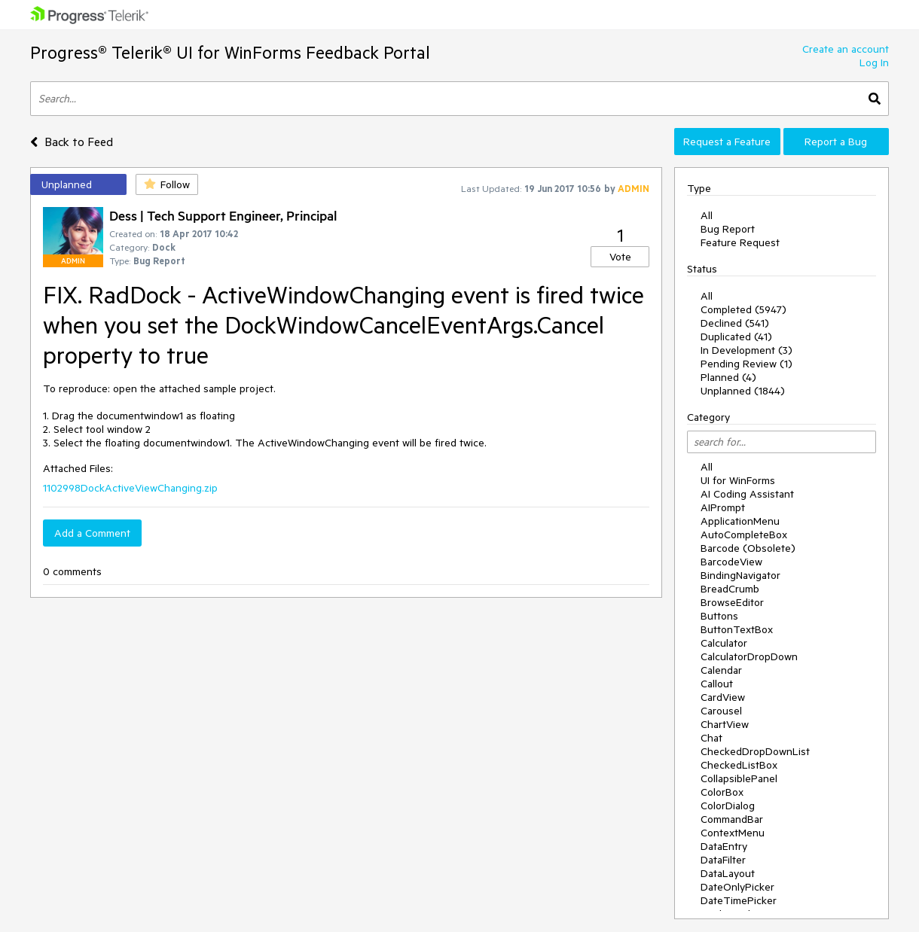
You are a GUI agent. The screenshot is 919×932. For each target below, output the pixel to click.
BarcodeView (731, 561)
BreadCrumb (730, 588)
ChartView (725, 724)
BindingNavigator (740, 575)
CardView (723, 697)
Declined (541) (735, 323)
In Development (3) (746, 350)
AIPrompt (723, 507)
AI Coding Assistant (747, 494)
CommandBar (732, 819)
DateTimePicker (739, 900)
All (707, 215)
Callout (717, 683)
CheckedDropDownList (755, 751)
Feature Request (740, 242)
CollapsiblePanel (739, 778)
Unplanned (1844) (743, 390)
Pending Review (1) (746, 363)
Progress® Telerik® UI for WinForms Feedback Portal (230, 52)
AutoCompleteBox (744, 534)
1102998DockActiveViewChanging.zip (130, 488)
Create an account (845, 49)
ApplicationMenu (740, 521)
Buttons (719, 616)
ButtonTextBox (737, 629)
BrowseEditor (732, 602)
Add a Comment (92, 533)
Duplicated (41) (736, 336)
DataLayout (728, 873)
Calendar (721, 670)
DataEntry (724, 846)
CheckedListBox (739, 765)
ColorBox (722, 792)
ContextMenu (733, 832)
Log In (874, 62)
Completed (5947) (743, 309)
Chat (711, 738)
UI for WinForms (738, 480)
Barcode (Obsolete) (748, 548)
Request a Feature (727, 141)
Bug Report (728, 229)
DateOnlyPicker (737, 887)
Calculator (724, 643)
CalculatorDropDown (749, 656)
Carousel (721, 710)
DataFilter (723, 860)
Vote (620, 256)
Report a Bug (836, 141)
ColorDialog (728, 805)
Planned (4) (728, 377)
